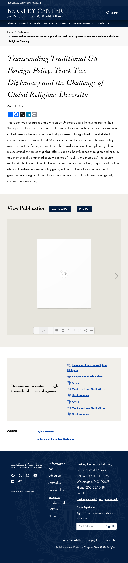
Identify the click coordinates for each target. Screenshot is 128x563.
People (37, 23)
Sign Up (110, 526)
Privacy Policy (110, 540)
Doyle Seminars (45, 431)
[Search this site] (112, 13)
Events (44, 23)
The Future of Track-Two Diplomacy (56, 439)
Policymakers (57, 490)
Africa (75, 382)
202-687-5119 (95, 487)
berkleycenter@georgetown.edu (97, 499)
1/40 (43, 330)
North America (80, 395)
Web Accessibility (72, 540)
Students (54, 516)
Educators (55, 475)
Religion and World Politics (87, 376)
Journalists (55, 482)
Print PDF (84, 209)
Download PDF (60, 209)
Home (10, 32)
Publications (24, 32)
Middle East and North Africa (88, 389)
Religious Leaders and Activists (57, 503)
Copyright (92, 540)
